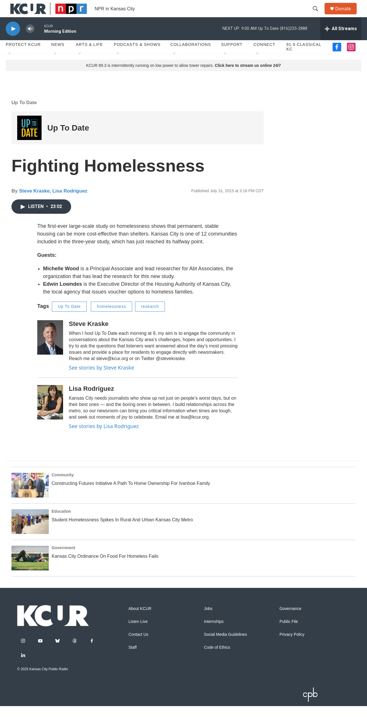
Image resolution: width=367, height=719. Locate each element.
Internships (213, 634)
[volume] (30, 41)
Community (63, 487)
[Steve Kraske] (50, 350)
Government (63, 560)
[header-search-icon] (318, 15)
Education (61, 524)
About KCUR (139, 621)
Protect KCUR (23, 57)
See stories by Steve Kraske (101, 380)
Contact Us (138, 647)
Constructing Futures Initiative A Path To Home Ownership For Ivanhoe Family (131, 496)
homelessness (111, 319)
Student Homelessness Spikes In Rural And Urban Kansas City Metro (122, 532)
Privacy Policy (292, 647)
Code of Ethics (217, 660)
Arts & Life (89, 57)
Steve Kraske (34, 204)
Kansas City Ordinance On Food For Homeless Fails (105, 569)
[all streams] (340, 41)
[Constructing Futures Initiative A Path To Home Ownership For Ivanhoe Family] (30, 498)
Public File (289, 634)
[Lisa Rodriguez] (50, 415)
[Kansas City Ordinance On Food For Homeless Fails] (30, 571)
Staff (132, 660)
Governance (290, 621)
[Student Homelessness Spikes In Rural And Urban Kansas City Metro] (30, 534)
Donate (347, 15)
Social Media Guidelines (225, 647)
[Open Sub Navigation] (10, 66)
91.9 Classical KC (303, 59)
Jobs (208, 621)
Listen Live (138, 634)
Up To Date (24, 115)
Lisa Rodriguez (69, 204)
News (58, 57)
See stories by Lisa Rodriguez (104, 439)
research (150, 319)
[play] (12, 41)
